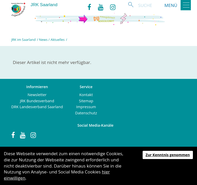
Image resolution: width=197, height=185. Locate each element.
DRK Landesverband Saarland (37, 106)
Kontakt (86, 94)
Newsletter (37, 94)
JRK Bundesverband (37, 100)
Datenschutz (86, 112)
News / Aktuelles (52, 39)
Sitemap (86, 100)
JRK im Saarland (23, 39)
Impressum (86, 106)
